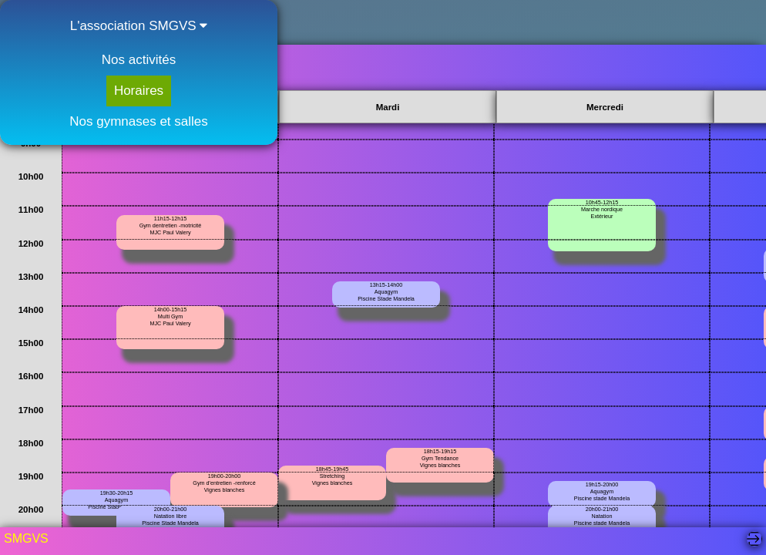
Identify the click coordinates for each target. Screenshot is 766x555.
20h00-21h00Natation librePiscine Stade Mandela (170, 516)
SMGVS (26, 538)
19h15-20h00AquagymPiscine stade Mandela (602, 491)
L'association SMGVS (139, 25)
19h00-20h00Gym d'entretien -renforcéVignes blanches (224, 483)
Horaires (138, 90)
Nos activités (139, 59)
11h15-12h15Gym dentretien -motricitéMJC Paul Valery (170, 225)
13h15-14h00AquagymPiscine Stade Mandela (386, 291)
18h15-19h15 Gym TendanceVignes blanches (440, 458)
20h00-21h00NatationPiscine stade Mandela (602, 516)
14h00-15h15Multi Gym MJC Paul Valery (170, 316)
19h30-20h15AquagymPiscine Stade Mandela (116, 499)
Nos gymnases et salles (138, 121)
